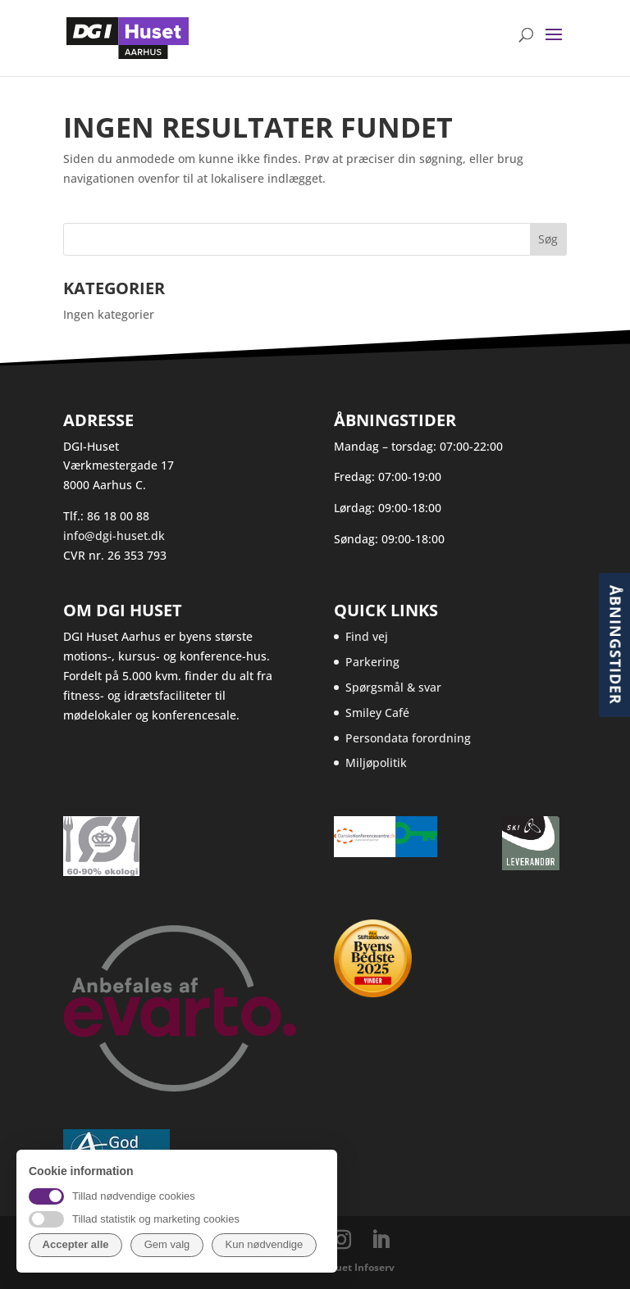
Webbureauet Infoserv (340, 1267)
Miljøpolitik (376, 762)
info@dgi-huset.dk (114, 535)
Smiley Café (377, 712)
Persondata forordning (408, 738)
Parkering (372, 661)
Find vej (366, 636)
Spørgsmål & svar (393, 687)
